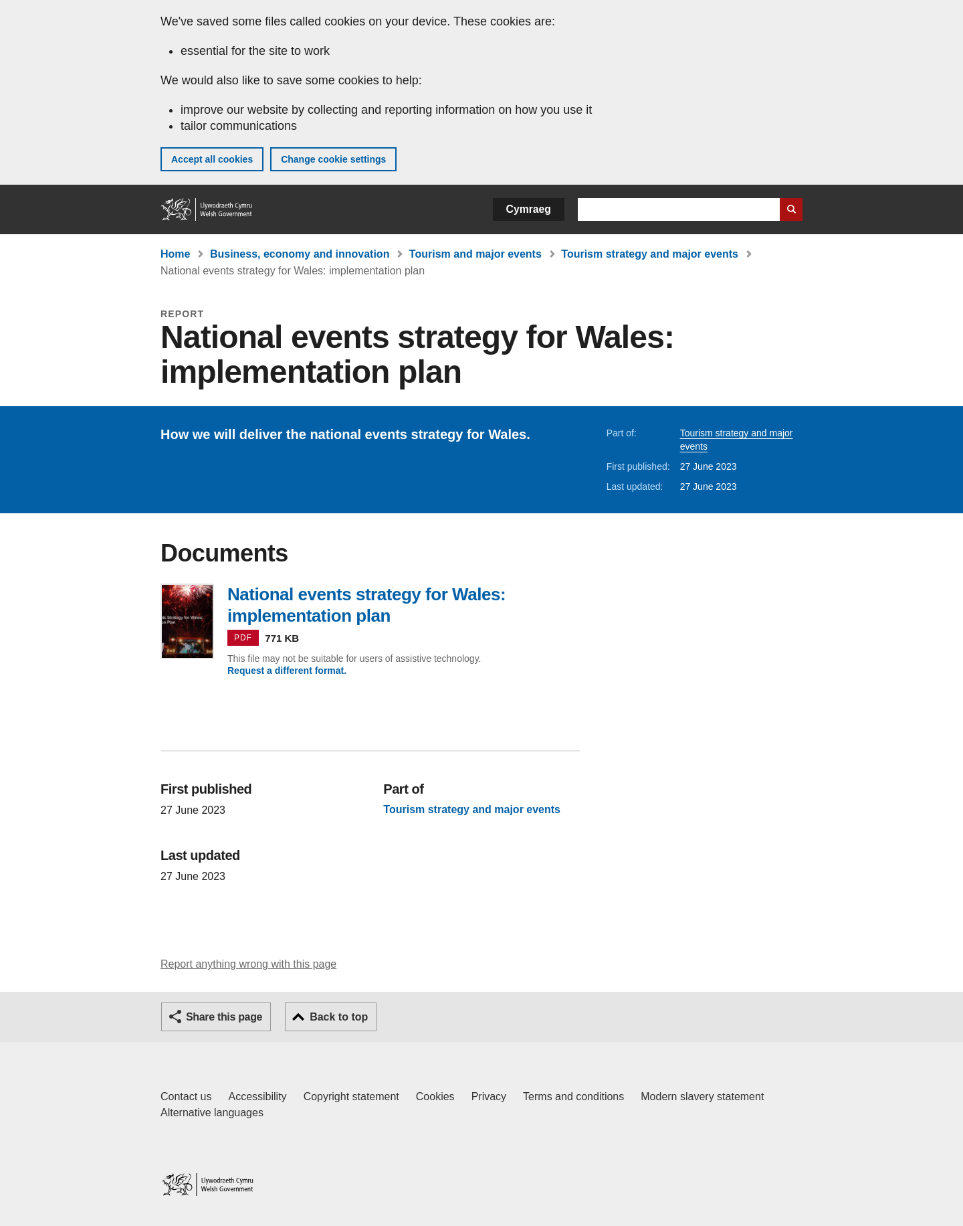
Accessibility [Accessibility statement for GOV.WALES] (257, 1096)
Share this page (224, 1017)
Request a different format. (286, 670)
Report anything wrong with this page (248, 964)
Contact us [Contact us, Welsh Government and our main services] (185, 1096)
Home (175, 254)
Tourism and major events (475, 254)
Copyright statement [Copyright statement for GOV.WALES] (351, 1096)
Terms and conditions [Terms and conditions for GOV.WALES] (573, 1096)
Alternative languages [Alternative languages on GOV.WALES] (211, 1112)
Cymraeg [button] (528, 209)
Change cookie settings (333, 159)
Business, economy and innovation (300, 254)
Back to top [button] (339, 1017)
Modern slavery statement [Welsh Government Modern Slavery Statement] (702, 1096)
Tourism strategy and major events (649, 254)
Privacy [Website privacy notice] (488, 1096)
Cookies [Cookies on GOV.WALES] (435, 1096)
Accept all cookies (212, 159)
